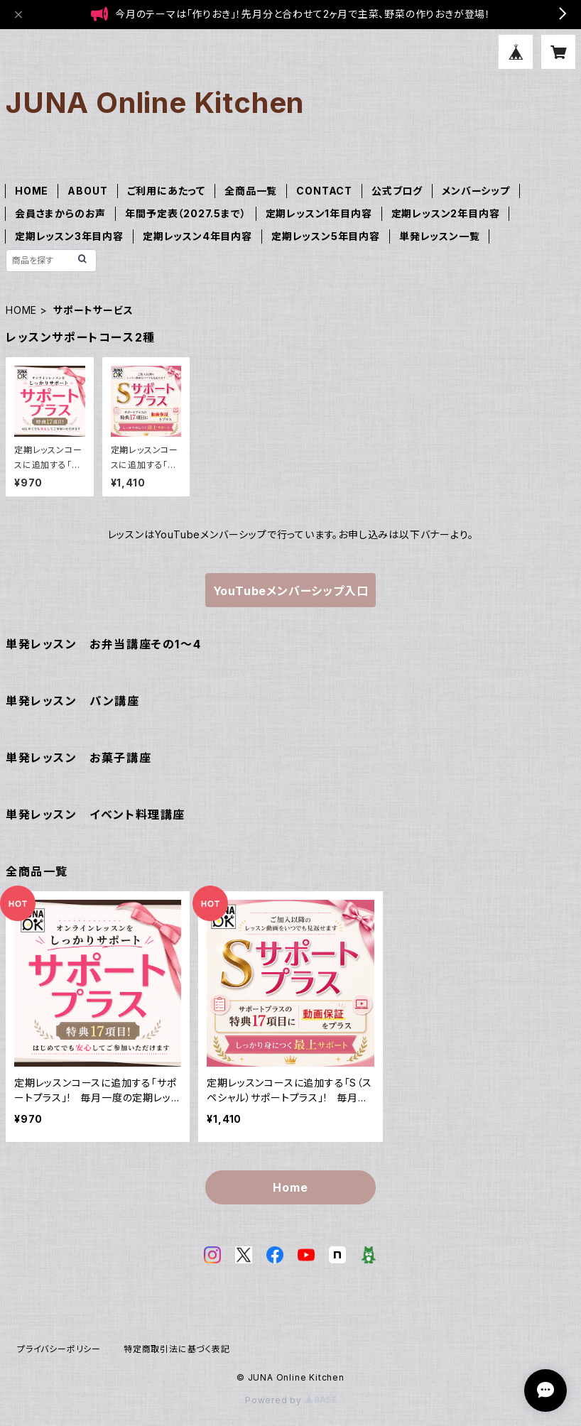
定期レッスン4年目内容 (197, 236)
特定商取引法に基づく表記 (177, 1349)
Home (290, 1187)
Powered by (290, 1400)
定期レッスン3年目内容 (69, 236)
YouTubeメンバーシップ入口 (291, 591)
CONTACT (324, 191)
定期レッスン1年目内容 (319, 213)
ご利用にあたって (166, 191)
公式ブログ (397, 191)
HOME (31, 191)
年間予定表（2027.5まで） (185, 213)
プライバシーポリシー (59, 1349)
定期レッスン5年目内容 (325, 236)
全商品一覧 (250, 191)
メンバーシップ (476, 191)
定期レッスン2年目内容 (445, 213)
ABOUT (87, 191)
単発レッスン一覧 (439, 236)
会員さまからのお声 (60, 213)
